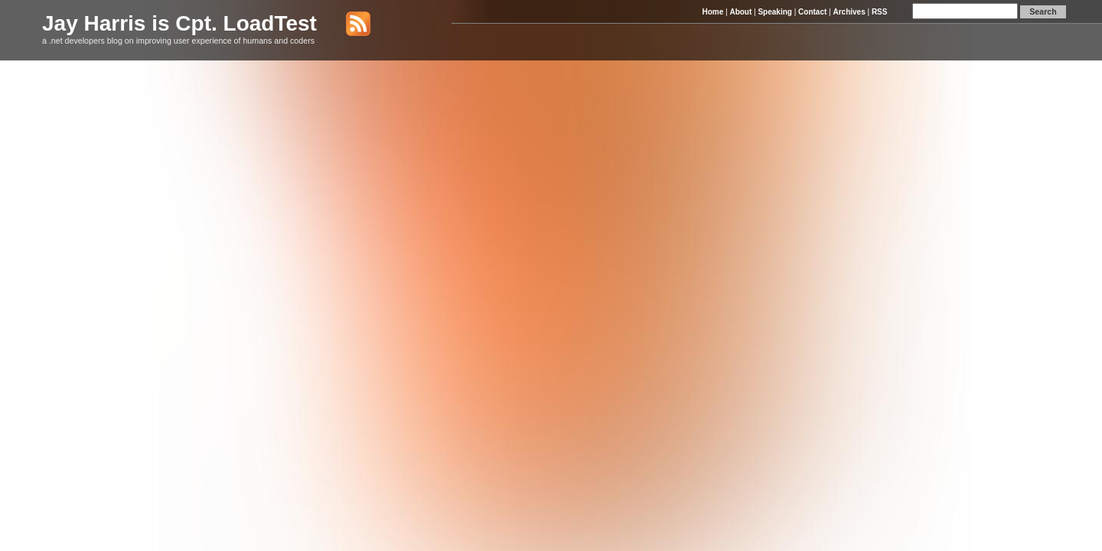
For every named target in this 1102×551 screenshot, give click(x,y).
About (740, 12)
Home (712, 12)
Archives (849, 12)
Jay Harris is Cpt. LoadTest (179, 23)
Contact (812, 12)
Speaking (774, 12)
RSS (880, 12)
